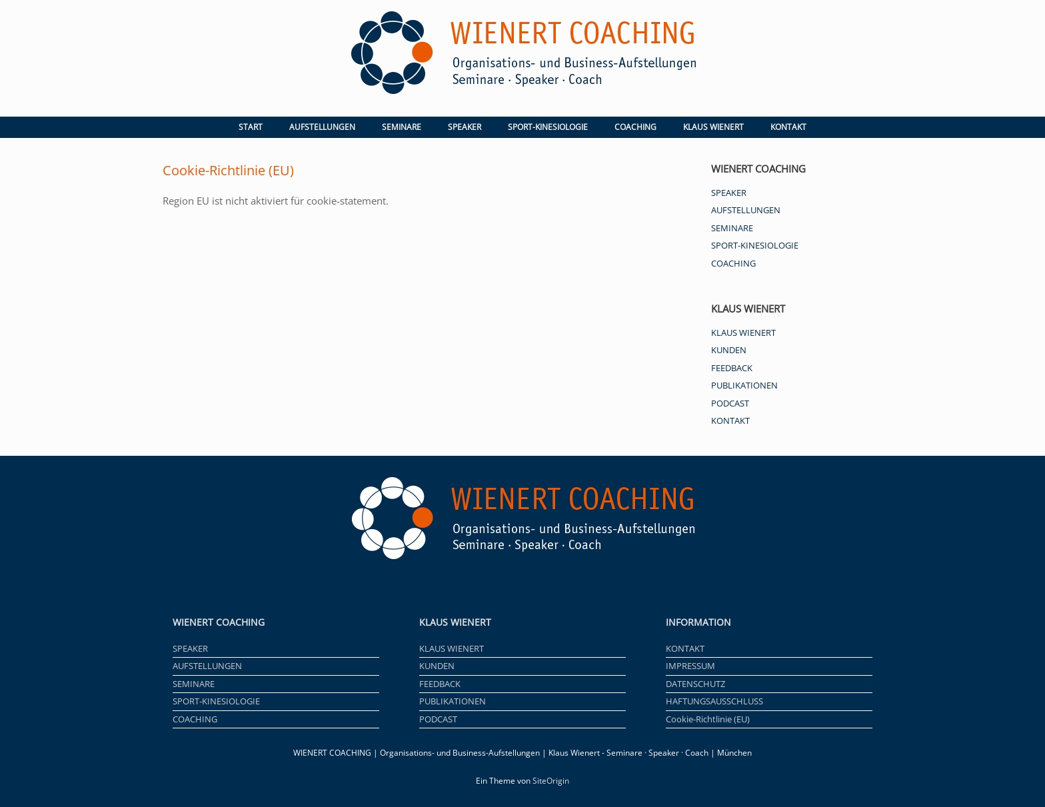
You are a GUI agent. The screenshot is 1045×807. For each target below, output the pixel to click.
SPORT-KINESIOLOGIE (548, 127)
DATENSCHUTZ (695, 684)
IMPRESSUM (690, 666)
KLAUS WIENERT (713, 127)
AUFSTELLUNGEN (322, 127)
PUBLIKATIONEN (744, 385)
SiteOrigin (550, 781)
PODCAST (730, 403)
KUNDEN (728, 350)
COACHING (635, 127)
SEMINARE (401, 127)
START (251, 127)
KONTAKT (788, 127)
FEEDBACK (731, 368)
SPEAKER (464, 127)
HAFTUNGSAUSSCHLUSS (714, 701)
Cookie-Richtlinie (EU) (708, 719)
